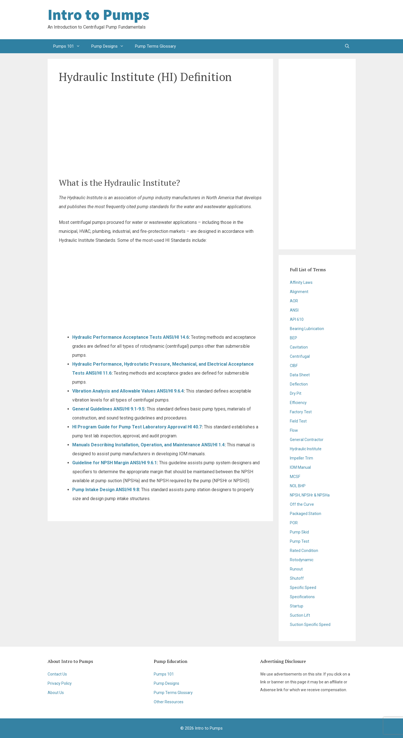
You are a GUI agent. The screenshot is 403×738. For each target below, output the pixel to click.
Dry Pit (295, 393)
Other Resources (168, 702)
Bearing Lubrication (307, 328)
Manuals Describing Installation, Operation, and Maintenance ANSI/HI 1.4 (148, 444)
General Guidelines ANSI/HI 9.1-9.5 (108, 409)
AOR (294, 301)
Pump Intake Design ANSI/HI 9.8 (105, 489)
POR (294, 523)
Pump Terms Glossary (155, 46)
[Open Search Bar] (347, 46)
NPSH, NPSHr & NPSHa (310, 495)
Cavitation (299, 347)
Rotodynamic (301, 560)
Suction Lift (300, 615)
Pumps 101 (69, 46)
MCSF (295, 476)
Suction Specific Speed (310, 624)
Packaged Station (305, 513)
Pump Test (299, 541)
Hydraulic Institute (306, 449)
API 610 (297, 319)
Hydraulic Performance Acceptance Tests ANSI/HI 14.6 (130, 337)
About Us (56, 692)
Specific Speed (303, 587)
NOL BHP (298, 486)
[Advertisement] (311, 20)
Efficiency (298, 402)
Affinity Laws (301, 282)
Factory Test (301, 412)
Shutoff (297, 578)
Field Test (298, 421)
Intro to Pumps (98, 14)
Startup (296, 606)
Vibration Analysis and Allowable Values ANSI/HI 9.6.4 (128, 391)
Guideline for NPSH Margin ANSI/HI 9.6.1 (114, 462)
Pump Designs (110, 46)
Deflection (299, 384)
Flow (294, 430)
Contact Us (57, 674)
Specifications (302, 597)
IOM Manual (300, 467)
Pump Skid (299, 532)
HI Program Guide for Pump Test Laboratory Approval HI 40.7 (137, 427)
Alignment (299, 291)
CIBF (294, 365)
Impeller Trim (301, 458)
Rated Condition (304, 550)
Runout (296, 569)
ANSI (294, 310)
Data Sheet (300, 375)
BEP (293, 338)
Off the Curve (302, 504)
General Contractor (306, 439)
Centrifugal (300, 356)
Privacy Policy (60, 683)
